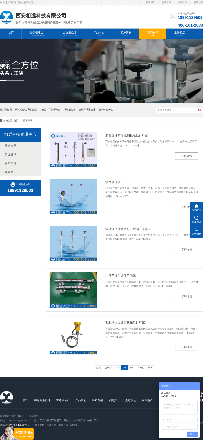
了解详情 (186, 155)
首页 (11, 34)
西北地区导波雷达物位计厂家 (125, 322)
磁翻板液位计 (38, 34)
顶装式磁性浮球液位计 (27, 109)
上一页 (108, 367)
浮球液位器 (70, 109)
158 (124, 367)
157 (117, 367)
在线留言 (182, 2)
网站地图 (198, 2)
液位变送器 (113, 182)
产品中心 (99, 34)
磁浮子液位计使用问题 (120, 275)
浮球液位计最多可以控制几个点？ (128, 229)
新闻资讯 (152, 34)
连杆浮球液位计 (87, 109)
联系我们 (150, 2)
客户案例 (125, 34)
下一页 (140, 367)
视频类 (9, 172)
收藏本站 (166, 2)
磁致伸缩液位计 (106, 109)
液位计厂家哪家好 (51, 109)
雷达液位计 (69, 34)
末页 (150, 367)
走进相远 (179, 34)
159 (131, 367)
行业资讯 (10, 154)
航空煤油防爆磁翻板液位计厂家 (126, 135)
